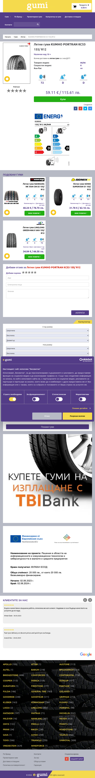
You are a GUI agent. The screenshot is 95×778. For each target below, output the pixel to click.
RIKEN (34, 729)
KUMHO (63, 702)
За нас (36, 758)
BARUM (35, 669)
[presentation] (25, 305)
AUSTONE (64, 664)
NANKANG (36, 718)
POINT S (63, 723)
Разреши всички (77, 416)
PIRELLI (35, 723)
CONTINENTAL (66, 675)
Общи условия (40, 761)
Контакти (8, 25)
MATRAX (35, 713)
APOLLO (7, 664)
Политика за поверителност (14, 765)
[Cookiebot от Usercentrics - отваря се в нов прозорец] (81, 360)
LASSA (6, 707)
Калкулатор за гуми (53, 17)
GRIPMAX (64, 696)
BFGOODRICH (66, 669)
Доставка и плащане (73, 17)
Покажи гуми (47, 426)
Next (90, 600)
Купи (63, 99)
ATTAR (34, 664)
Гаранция (37, 765)
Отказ (47, 416)
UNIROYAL (64, 740)
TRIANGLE (36, 740)
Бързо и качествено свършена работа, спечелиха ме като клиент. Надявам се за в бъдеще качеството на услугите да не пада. (47, 610)
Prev (85, 600)
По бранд (6, 754)
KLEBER (7, 702)
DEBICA (35, 680)
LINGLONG (36, 707)
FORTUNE (64, 685)
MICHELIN (64, 713)
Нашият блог (77, 759)
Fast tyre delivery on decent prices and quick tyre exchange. (47, 633)
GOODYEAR (37, 696)
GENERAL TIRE (38, 691)
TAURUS (63, 734)
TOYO (6, 740)
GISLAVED (64, 691)
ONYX (6, 723)
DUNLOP (63, 680)
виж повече (34, 213)
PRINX (6, 729)
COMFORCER (38, 675)
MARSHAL (64, 707)
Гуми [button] (8, 17)
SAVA (5, 734)
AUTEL (6, 669)
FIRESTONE (37, 685)
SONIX (34, 734)
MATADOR (8, 713)
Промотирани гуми (34, 17)
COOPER (7, 680)
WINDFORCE (37, 745)
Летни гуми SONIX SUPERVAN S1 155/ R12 (82, 186)
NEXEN (63, 718)
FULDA (6, 691)
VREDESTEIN (9, 745)
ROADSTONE (66, 729)
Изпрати (80, 312)
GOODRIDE (9, 696)
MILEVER (7, 718)
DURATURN (9, 685)
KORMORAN (37, 702)
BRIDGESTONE (10, 675)
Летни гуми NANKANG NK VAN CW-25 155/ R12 (33, 186)
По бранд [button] (19, 17)
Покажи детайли (79, 408)
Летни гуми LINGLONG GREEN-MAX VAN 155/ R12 (33, 230)
